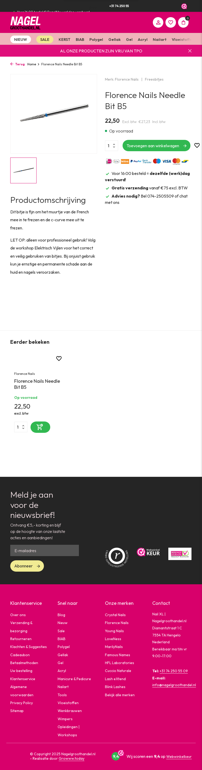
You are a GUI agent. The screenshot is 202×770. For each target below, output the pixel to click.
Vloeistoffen (183, 39)
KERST (64, 39)
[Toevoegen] (40, 427)
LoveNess (113, 638)
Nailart (159, 39)
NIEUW (20, 39)
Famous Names (117, 655)
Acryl (143, 39)
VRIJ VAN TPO (128, 50)
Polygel (96, 39)
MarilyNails (114, 646)
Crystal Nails (115, 614)
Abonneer (23, 565)
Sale (61, 631)
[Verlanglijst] (170, 22)
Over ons (18, 614)
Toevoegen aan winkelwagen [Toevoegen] (153, 145)
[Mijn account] (158, 22)
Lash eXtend (115, 678)
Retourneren (21, 638)
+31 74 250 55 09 (174, 671)
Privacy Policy (21, 702)
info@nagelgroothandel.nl (174, 685)
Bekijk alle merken (120, 695)
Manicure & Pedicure (74, 678)
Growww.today (71, 758)
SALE (44, 39)
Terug (17, 64)
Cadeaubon (20, 655)
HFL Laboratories (119, 662)
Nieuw (63, 622)
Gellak (114, 39)
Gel (129, 39)
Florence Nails (127, 79)
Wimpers (65, 719)
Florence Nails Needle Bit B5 (37, 384)
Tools (62, 695)
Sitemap (17, 710)
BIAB (80, 39)
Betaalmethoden (24, 662)
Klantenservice (22, 678)
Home (33, 64)
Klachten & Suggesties (28, 646)
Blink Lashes (115, 686)
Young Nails (114, 631)
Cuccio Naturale (118, 670)
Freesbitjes (154, 79)
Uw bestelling (21, 670)
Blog (61, 614)
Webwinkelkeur (179, 756)
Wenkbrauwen (70, 710)
